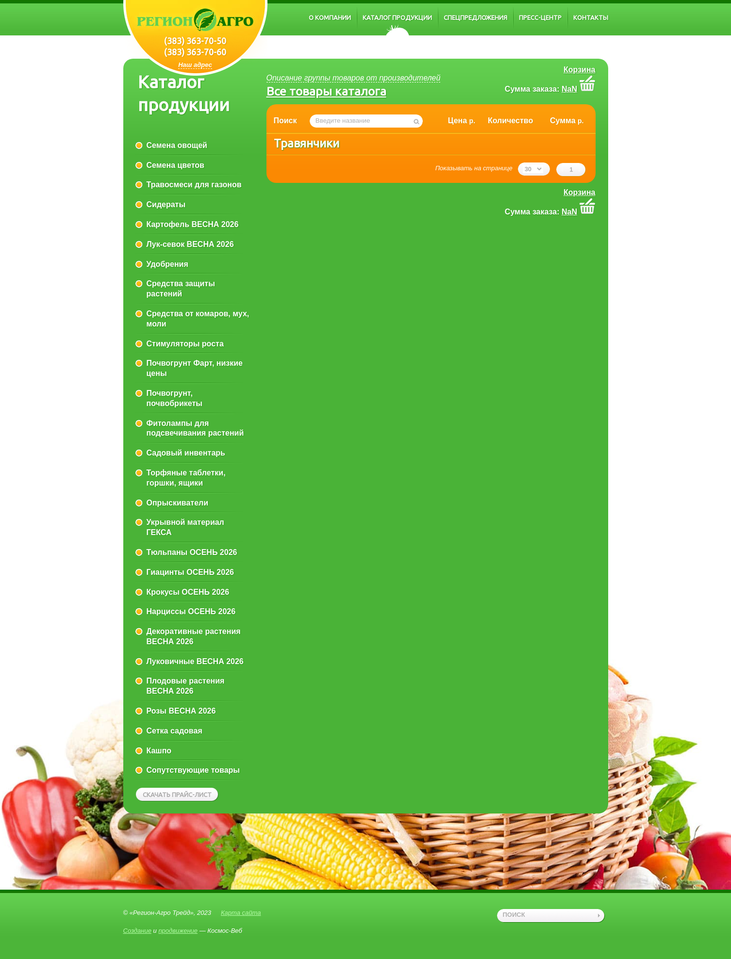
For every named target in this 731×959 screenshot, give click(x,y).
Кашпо (159, 751)
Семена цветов (175, 165)
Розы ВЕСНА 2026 (181, 711)
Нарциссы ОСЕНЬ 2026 (191, 611)
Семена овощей (177, 145)
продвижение (178, 930)
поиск (514, 914)
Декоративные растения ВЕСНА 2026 (194, 636)
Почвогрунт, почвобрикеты (174, 398)
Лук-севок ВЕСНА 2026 (190, 244)
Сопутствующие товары (193, 770)
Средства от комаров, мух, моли (198, 318)
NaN (569, 89)
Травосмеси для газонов (194, 184)
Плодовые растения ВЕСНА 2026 (186, 686)
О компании (330, 17)
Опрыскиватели (178, 503)
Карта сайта (241, 912)
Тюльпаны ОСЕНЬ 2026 (192, 552)
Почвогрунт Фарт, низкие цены (195, 368)
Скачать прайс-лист (177, 794)
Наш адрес (195, 64)
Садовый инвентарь (186, 453)
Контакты (590, 17)
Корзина (579, 69)
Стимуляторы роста (185, 344)
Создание (137, 930)
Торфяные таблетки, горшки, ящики (186, 478)
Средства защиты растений (181, 288)
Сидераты (166, 204)
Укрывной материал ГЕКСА (185, 527)
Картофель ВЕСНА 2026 (193, 224)
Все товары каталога (326, 91)
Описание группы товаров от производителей (353, 78)
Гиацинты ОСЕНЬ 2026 (190, 572)
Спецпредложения (475, 17)
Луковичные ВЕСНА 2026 (195, 661)
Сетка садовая (174, 731)
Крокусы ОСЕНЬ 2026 (188, 592)
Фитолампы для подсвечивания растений (195, 428)
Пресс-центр (540, 17)
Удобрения (167, 264)
